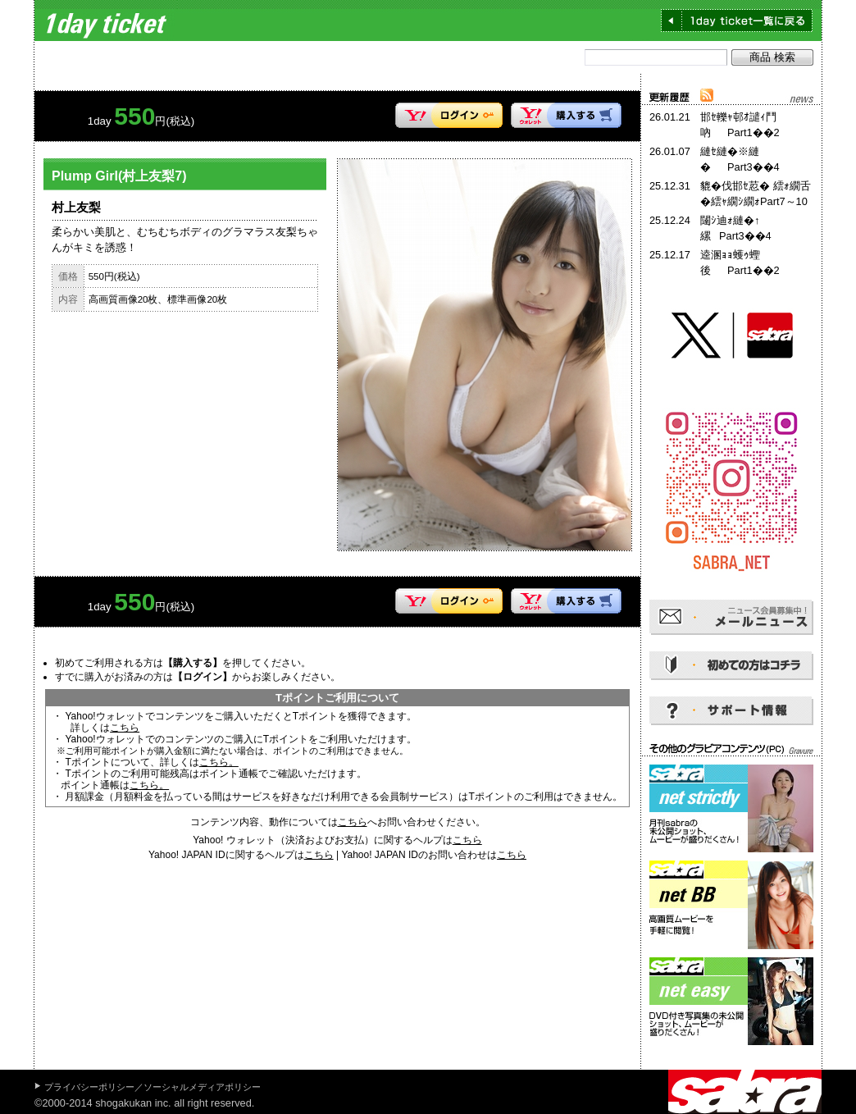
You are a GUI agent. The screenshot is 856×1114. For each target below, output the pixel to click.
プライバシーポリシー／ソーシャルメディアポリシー (152, 1087)
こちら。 (219, 762)
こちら (124, 727)
